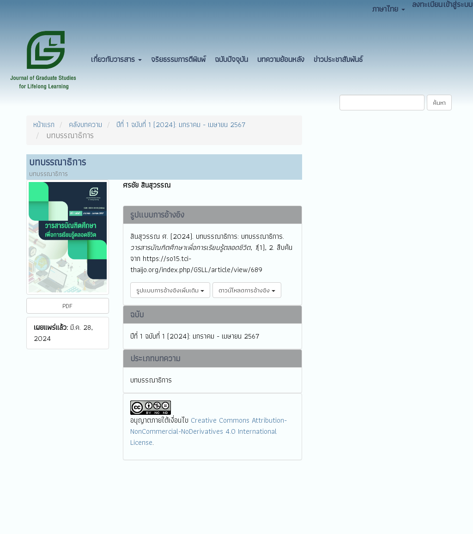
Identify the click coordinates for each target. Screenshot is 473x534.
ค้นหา (439, 102)
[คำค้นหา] (382, 102)
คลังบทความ (85, 124)
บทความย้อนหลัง (280, 59)
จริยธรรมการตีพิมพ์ (178, 59)
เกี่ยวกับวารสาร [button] (116, 59)
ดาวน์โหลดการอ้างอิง (246, 290)
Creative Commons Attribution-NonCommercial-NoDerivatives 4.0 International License (208, 431)
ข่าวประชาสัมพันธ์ (338, 59)
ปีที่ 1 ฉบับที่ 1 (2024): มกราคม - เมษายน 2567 (181, 124)
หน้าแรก (44, 124)
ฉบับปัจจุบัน (231, 59)
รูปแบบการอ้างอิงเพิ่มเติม (170, 290)
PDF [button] (67, 306)
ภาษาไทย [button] (388, 8)
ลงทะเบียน (427, 4)
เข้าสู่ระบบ (458, 4)
